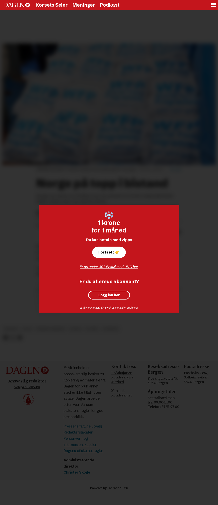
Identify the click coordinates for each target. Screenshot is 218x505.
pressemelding (48, 314)
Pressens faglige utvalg (83, 426)
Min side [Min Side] (118, 391)
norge (75, 329)
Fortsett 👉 (109, 252)
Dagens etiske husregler (83, 450)
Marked (117, 382)
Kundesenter (121, 395)
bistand (11, 329)
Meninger (83, 5)
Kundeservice (122, 377)
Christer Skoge (77, 472)
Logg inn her (109, 295)
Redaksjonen (121, 373)
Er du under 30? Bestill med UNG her (109, 267)
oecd (27, 329)
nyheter (110, 329)
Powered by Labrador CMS (109, 488)
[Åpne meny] (214, 5)
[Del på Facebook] (5, 337)
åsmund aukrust (51, 329)
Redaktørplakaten (78, 432)
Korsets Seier (51, 5)
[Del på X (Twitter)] (12, 337)
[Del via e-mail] (19, 337)
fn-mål (92, 329)
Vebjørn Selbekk (27, 387)
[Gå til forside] (16, 5)
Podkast (110, 5)
